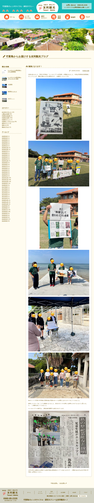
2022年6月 (5, 168)
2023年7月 (5, 151)
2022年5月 (5, 170)
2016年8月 (5, 207)
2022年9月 (5, 162)
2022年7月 (5, 166)
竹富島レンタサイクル (8, 121)
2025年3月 (5, 136)
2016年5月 (5, 213)
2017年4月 (5, 192)
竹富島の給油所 (6, 116)
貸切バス (4, 125)
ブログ (85, 492)
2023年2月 (5, 157)
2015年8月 (5, 221)
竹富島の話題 (5, 117)
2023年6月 (5, 153)
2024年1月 (5, 145)
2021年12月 (5, 177)
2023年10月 (5, 149)
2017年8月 (5, 187)
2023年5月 (5, 155)
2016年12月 (5, 200)
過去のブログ (5, 127)
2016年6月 (5, 211)
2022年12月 (5, 160)
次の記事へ (63, 483)
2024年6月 (5, 142)
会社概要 (63, 492)
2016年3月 (5, 217)
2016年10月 (5, 204)
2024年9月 (5, 140)
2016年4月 (5, 215)
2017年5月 (5, 191)
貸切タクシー (5, 123)
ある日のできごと (7, 112)
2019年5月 (5, 183)
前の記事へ (54, 483)
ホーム (29, 492)
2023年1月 (5, 159)
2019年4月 (5, 185)
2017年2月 (5, 196)
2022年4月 (5, 172)
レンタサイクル (40, 492)
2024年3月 (5, 143)
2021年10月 (5, 181)
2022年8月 (5, 164)
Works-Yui (65, 501)
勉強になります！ (35, 66)
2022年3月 (5, 174)
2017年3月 (5, 194)
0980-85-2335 (10, 498)
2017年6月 (5, 189)
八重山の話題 (5, 114)
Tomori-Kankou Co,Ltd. (42, 501)
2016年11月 (5, 202)
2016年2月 (5, 219)
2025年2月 (5, 138)
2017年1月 (5, 198)
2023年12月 (5, 147)
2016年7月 (5, 209)
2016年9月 (5, 206)
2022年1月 (5, 175)
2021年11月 (5, 179)
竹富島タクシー (6, 119)
